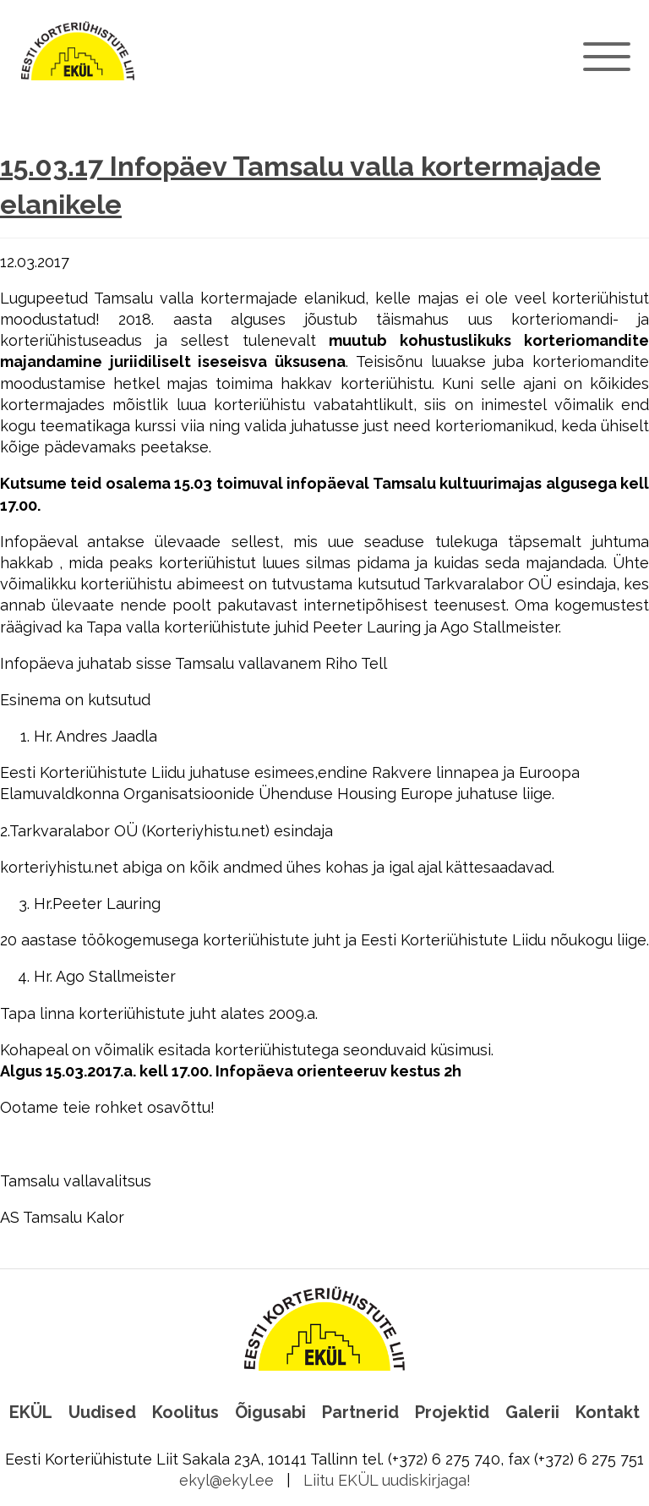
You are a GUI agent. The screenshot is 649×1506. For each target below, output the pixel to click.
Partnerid (360, 1412)
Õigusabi (270, 1412)
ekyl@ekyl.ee (226, 1480)
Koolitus (185, 1412)
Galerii (532, 1412)
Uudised (102, 1412)
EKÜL (30, 1412)
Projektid (452, 1412)
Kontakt (607, 1412)
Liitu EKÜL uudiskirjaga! (387, 1480)
